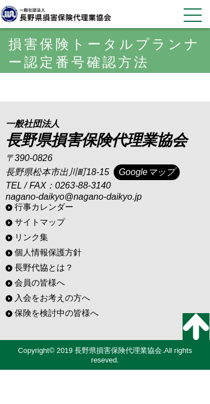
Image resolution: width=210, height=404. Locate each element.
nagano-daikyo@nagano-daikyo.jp (74, 196)
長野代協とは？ (44, 267)
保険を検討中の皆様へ (57, 313)
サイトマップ (40, 222)
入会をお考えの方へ (52, 297)
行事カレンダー (44, 207)
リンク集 (31, 237)
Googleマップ (147, 172)
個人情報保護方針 (48, 252)
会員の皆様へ (40, 282)
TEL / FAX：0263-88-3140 (58, 185)
